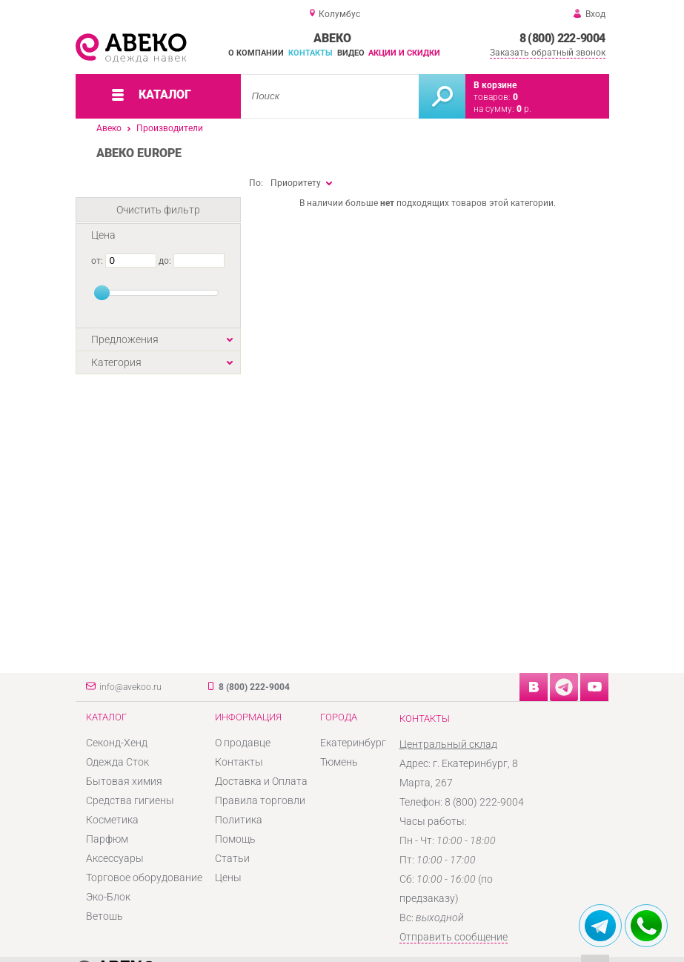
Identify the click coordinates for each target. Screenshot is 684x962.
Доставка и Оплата (261, 781)
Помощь (235, 839)
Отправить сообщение (453, 937)
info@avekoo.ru (130, 687)
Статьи (232, 858)
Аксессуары (115, 858)
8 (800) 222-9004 (562, 38)
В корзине (495, 85)
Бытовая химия (124, 781)
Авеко (109, 128)
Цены (228, 877)
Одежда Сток (117, 762)
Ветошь (104, 916)
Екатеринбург (353, 743)
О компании (256, 53)
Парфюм (107, 839)
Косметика (112, 820)
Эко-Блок (108, 897)
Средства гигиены (130, 800)
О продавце (242, 743)
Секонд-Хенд (116, 743)
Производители (169, 128)
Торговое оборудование (144, 877)
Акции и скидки (404, 53)
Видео (351, 53)
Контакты (310, 53)
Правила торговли (260, 800)
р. (524, 109)
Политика (238, 820)
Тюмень (339, 762)
